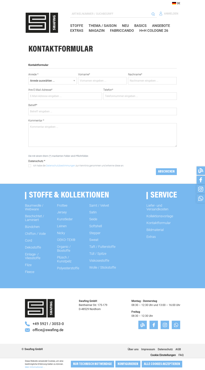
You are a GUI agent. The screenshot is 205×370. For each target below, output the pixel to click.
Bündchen (32, 227)
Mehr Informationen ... (35, 367)
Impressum (148, 349)
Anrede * (33, 74)
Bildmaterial (155, 230)
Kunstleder (65, 219)
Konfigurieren (128, 364)
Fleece (29, 272)
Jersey (62, 212)
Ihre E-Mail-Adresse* (40, 89)
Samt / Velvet (99, 205)
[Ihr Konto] (168, 13)
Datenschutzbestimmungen (60, 165)
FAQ (181, 355)
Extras (151, 237)
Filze (28, 265)
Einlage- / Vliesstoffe (32, 256)
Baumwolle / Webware (34, 207)
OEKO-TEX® (66, 240)
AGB (178, 349)
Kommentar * (36, 120)
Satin (93, 212)
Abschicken (166, 171)
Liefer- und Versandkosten (157, 207)
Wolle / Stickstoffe (102, 267)
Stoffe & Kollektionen (69, 195)
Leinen (62, 226)
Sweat (93, 240)
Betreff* (32, 105)
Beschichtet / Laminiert (34, 218)
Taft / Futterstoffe (102, 247)
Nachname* (135, 74)
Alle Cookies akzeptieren (162, 364)
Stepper (95, 233)
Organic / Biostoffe (64, 248)
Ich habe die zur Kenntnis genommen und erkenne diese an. (78, 165)
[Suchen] (153, 14)
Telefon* (108, 89)
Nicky (61, 233)
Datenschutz (165, 349)
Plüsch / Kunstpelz (64, 259)
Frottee (62, 205)
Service (164, 195)
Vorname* (84, 74)
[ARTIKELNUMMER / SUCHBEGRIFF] (110, 14)
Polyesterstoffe (68, 268)
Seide (93, 219)
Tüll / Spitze (97, 254)
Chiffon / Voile (35, 234)
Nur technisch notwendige (92, 364)
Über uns (133, 349)
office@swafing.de (48, 330)
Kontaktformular (158, 223)
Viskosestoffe (99, 260)
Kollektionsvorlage (159, 216)
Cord (28, 240)
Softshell (95, 226)
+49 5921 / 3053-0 (48, 324)
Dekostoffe (33, 247)
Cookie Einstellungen (163, 355)
